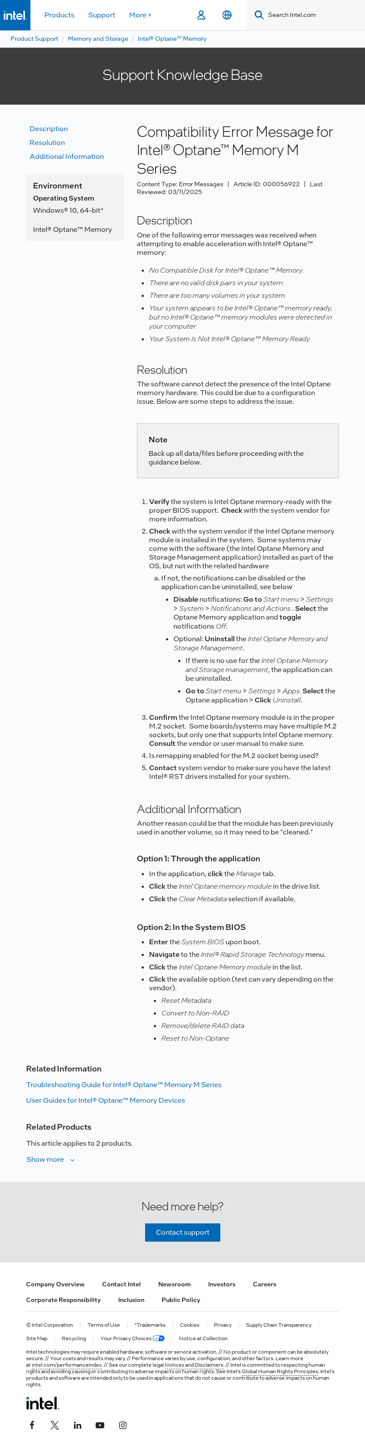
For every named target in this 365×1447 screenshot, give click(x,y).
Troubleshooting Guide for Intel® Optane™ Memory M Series (124, 1084)
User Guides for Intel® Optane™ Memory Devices (105, 1100)
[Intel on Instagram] (122, 1424)
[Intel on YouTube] (100, 1424)
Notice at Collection (203, 1338)
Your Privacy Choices (132, 1338)
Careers (264, 1284)
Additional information (67, 156)
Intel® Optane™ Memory (172, 39)
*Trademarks (150, 1325)
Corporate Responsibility (63, 1300)
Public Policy (181, 1300)
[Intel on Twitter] (55, 1424)
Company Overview (55, 1284)
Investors (222, 1284)
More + (140, 15)
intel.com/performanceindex (67, 1364)
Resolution (47, 142)
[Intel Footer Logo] (43, 1403)
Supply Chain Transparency (279, 1325)
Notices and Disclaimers (194, 1364)
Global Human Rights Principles (280, 1371)
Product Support (34, 39)
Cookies (189, 1325)
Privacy (223, 1325)
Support (101, 15)
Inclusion (131, 1300)
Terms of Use (103, 1325)
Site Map (36, 1338)
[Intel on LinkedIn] (77, 1424)
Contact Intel (121, 1284)
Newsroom (174, 1284)
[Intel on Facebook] (32, 1424)
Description (49, 128)
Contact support (182, 1232)
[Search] (257, 15)
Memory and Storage (98, 39)
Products (59, 15)
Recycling (74, 1338)
